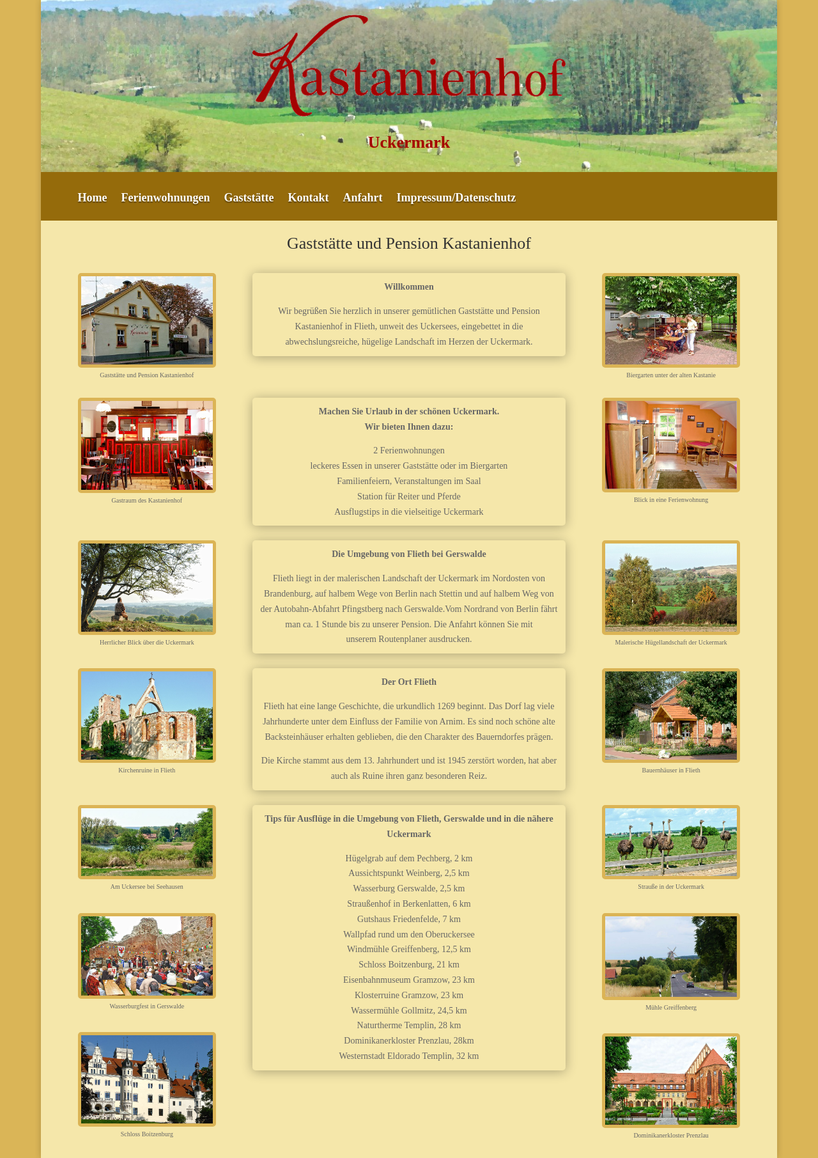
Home (92, 198)
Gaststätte (249, 198)
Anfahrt (363, 198)
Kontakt (308, 198)
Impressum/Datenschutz (456, 198)
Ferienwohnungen (165, 198)
